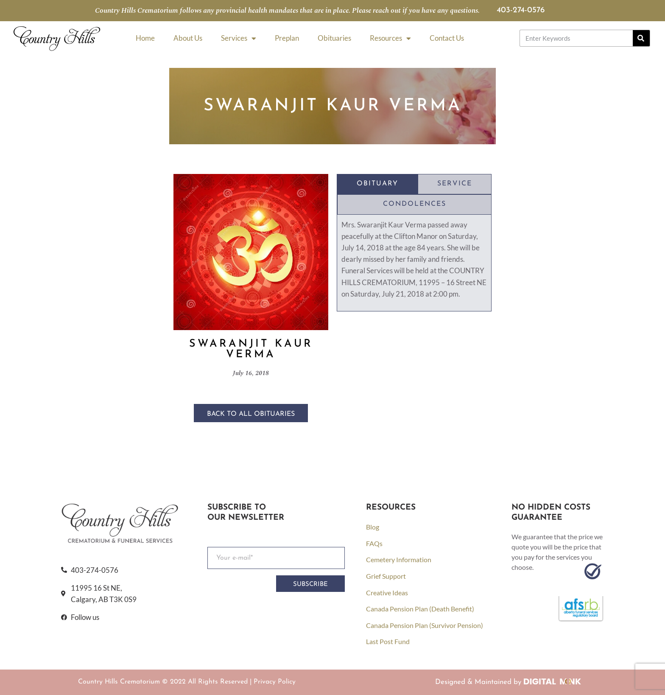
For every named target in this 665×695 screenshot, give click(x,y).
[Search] (641, 38)
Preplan (287, 38)
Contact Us (447, 38)
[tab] (377, 184)
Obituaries (334, 38)
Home (145, 38)
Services (238, 38)
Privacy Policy (275, 681)
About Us (187, 38)
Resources (390, 38)
